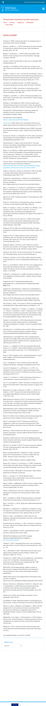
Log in (42, 2)
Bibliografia (29, 22)
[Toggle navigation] (43, 9)
